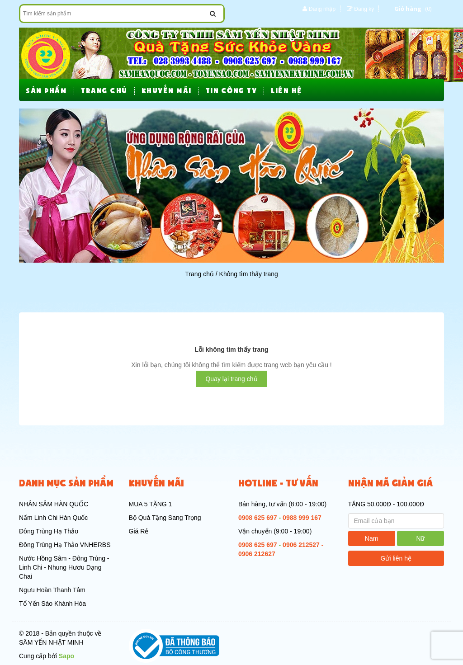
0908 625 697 (257, 517)
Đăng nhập (322, 9)
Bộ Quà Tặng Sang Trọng (165, 517)
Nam (371, 538)
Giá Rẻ (139, 531)
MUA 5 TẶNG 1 (150, 504)
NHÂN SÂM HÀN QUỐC (53, 504)
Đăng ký (364, 9)
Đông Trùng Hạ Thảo (48, 531)
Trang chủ (199, 274)
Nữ (420, 538)
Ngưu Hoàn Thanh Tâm (52, 590)
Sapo (66, 656)
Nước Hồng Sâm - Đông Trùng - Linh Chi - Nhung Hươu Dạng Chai (64, 567)
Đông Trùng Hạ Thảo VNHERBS (65, 544)
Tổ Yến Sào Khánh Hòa (52, 603)
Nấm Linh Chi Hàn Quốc (53, 517)
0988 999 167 (302, 517)
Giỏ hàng (407, 9)
